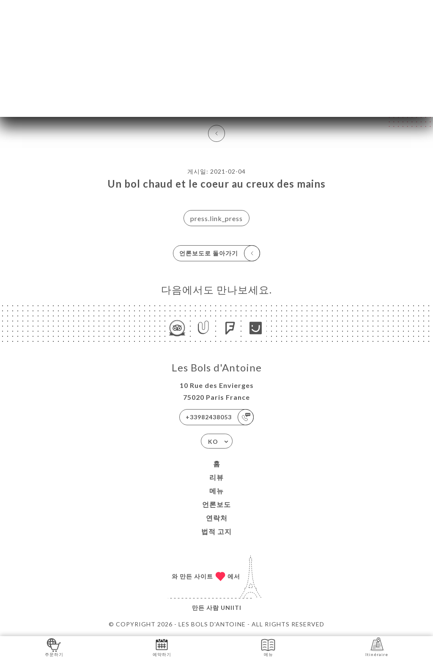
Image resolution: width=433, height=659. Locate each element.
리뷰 (216, 477)
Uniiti (231, 607)
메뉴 (216, 491)
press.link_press (216, 218)
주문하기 (54, 647)
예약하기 (162, 647)
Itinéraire (376, 647)
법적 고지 (216, 531)
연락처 (216, 518)
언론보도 (216, 504)
